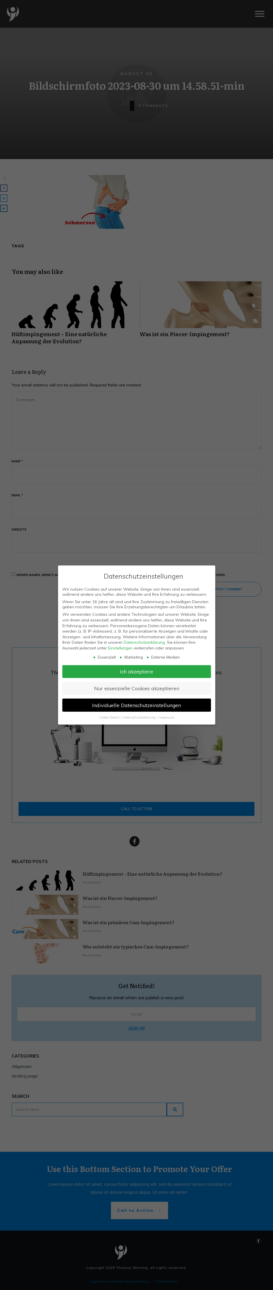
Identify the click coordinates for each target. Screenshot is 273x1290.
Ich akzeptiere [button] (136, 671)
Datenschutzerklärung (144, 642)
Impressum (166, 717)
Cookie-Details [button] (109, 717)
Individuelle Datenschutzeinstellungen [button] (136, 705)
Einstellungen (120, 648)
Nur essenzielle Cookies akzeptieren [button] (136, 688)
